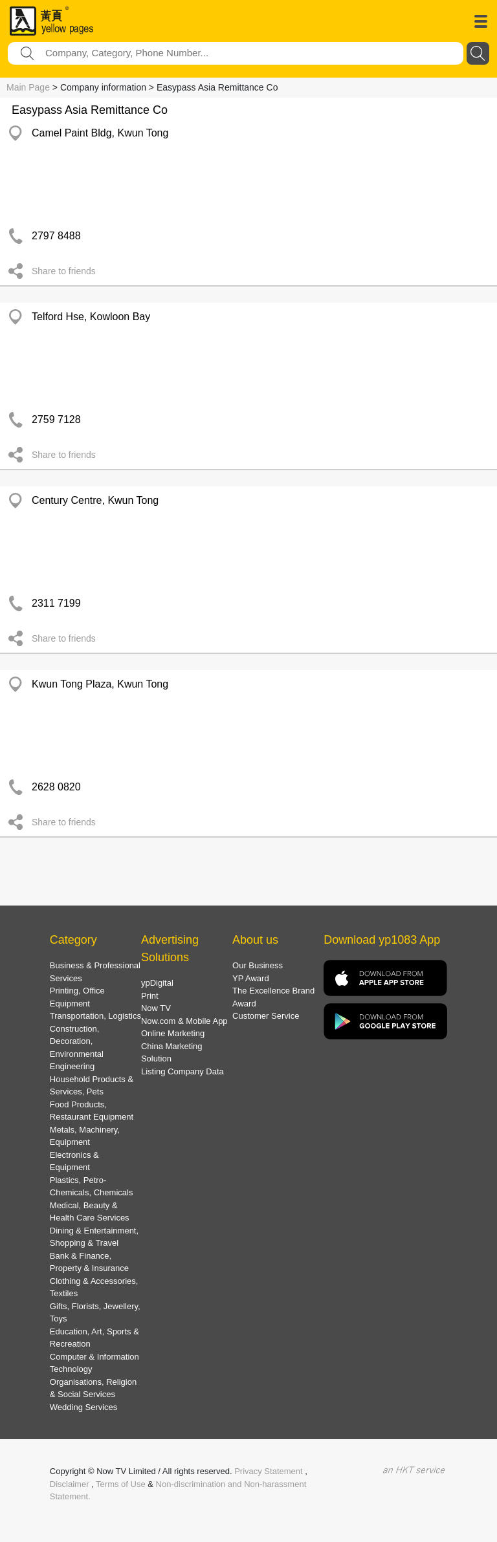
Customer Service (265, 1016)
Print (150, 996)
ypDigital (157, 983)
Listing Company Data (182, 1071)
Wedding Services (84, 1407)
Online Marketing (172, 1033)
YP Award (250, 978)
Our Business (257, 965)
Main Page (28, 87)
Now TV (156, 1008)
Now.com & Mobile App (184, 1021)
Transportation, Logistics (95, 1016)
